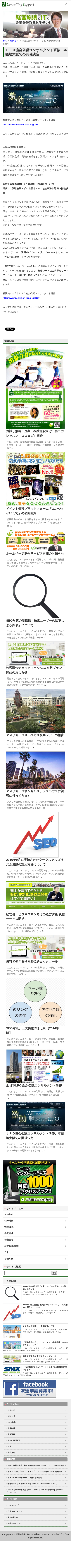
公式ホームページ (15, 1523)
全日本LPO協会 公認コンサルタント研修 (34, 1085)
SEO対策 (8, 1220)
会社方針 (8, 1259)
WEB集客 (9, 1227)
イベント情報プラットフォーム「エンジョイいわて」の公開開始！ (35, 1472)
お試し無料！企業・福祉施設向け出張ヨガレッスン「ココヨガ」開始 (36, 1465)
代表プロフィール (15, 1511)
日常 (6, 1252)
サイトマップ (13, 1505)
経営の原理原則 (11, 1246)
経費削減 (8, 1233)
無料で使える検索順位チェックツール (32, 961)
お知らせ (13, 41)
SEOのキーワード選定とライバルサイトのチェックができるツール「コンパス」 (34, 1491)
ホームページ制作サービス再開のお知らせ (35, 553)
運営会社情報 (13, 1517)
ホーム (5, 41)
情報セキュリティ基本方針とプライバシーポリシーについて (32, 1484)
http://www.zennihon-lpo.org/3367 (21, 124)
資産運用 (8, 1240)
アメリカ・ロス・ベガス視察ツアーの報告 (35, 735)
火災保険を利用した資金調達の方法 (38, 1326)
